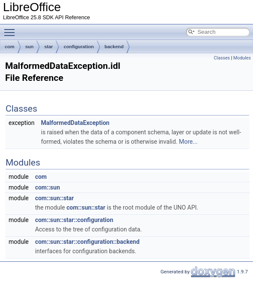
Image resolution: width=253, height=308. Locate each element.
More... (188, 141)
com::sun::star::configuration (74, 219)
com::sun (47, 187)
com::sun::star (54, 198)
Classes (222, 58)
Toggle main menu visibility (11, 28)
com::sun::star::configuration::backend (87, 241)
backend (114, 46)
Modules (242, 58)
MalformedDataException (75, 122)
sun (29, 46)
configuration (78, 46)
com (10, 46)
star (48, 46)
